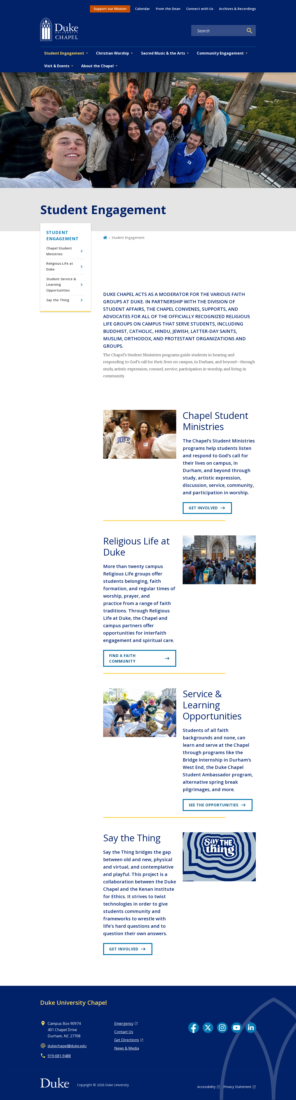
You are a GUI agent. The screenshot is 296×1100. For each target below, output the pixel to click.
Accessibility (206, 1087)
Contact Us (123, 1031)
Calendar (142, 8)
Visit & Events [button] (56, 65)
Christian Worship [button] (112, 53)
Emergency (123, 1023)
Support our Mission (110, 8)
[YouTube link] (236, 1027)
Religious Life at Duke (59, 266)
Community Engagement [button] (220, 53)
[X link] (208, 1027)
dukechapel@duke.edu (67, 1045)
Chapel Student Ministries (59, 251)
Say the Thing (57, 300)
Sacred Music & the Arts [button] (163, 53)
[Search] (250, 31)
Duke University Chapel (73, 1002)
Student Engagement (62, 235)
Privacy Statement (237, 1087)
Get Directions (126, 1039)
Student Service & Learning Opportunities (61, 284)
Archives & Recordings (237, 8)
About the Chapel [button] (97, 65)
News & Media (126, 1048)
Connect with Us (199, 8)
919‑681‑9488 (59, 1055)
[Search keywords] (217, 31)
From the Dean (168, 8)
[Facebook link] (193, 1027)
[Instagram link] (222, 1027)
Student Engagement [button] (64, 53)
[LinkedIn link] (251, 1027)
